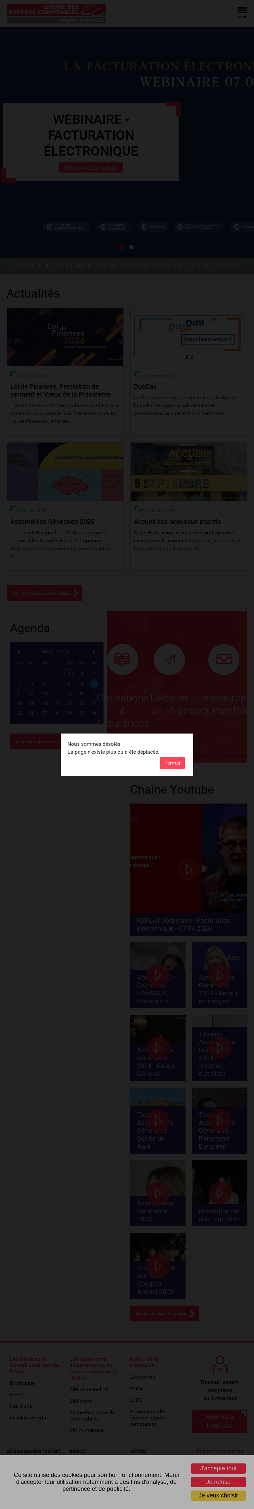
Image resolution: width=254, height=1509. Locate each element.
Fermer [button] (172, 763)
